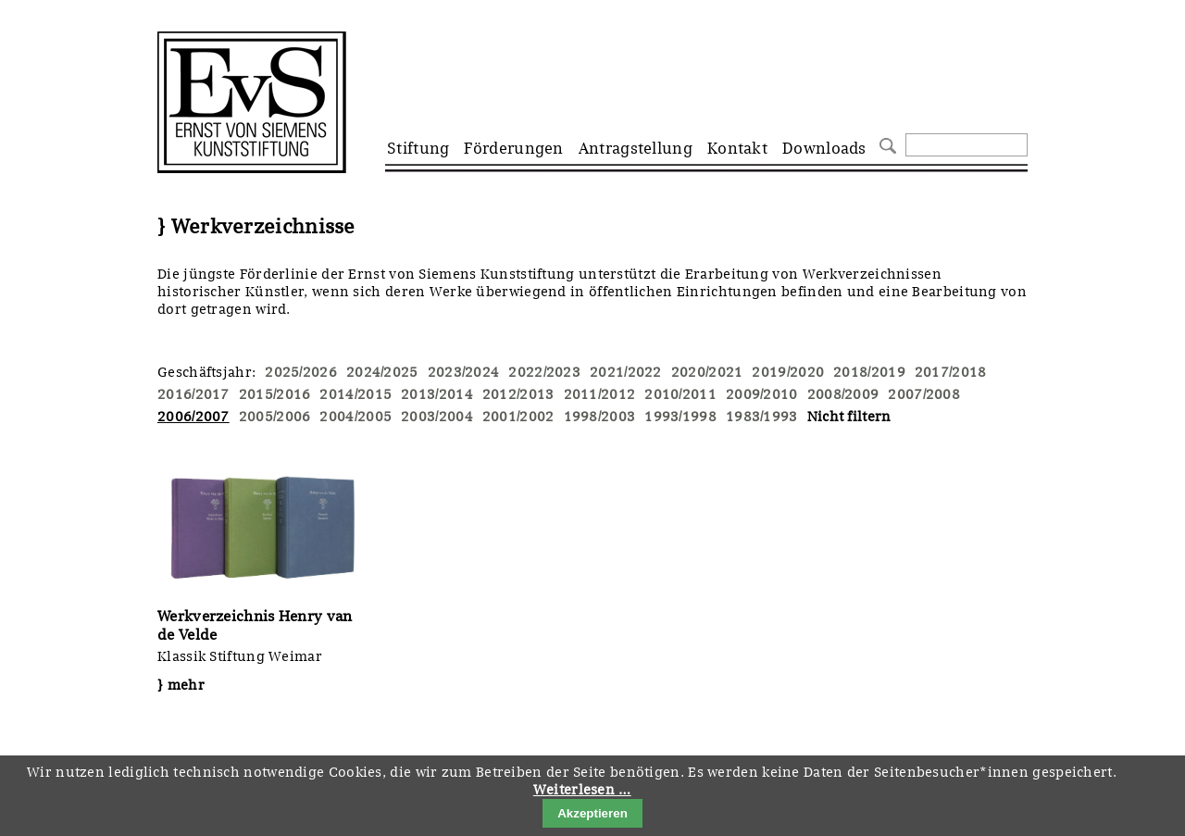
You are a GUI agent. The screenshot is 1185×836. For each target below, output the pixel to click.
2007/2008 (924, 394)
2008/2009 (843, 394)
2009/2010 (762, 394)
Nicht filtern (849, 416)
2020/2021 (707, 372)
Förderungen (513, 148)
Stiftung (418, 148)
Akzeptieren (592, 813)
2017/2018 (951, 372)
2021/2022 (626, 372)
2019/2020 (788, 372)
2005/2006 (275, 416)
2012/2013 (518, 394)
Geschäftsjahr (204, 372)
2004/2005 (355, 416)
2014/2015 (355, 394)
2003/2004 (437, 416)
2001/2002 (518, 416)
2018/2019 (869, 372)
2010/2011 (680, 394)
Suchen (885, 144)
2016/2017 (193, 394)
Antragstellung (635, 148)
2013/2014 (437, 394)
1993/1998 (680, 416)
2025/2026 (301, 372)
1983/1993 (762, 416)
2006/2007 (193, 416)
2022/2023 (544, 372)
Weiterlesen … (582, 789)
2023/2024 (464, 372)
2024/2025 (382, 372)
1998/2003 (600, 416)
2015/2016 (275, 394)
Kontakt (737, 148)
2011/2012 (600, 394)
